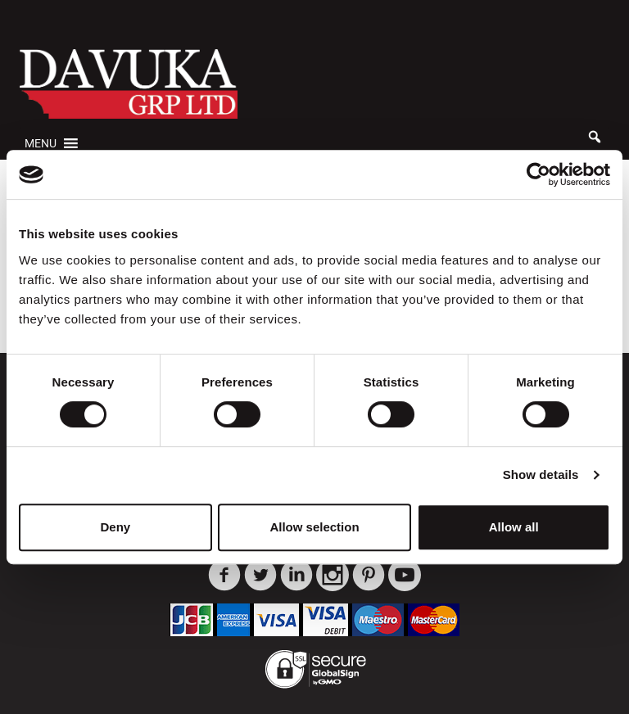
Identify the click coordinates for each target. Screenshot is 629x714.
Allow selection (314, 527)
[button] (41, 143)
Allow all (514, 527)
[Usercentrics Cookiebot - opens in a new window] (538, 174)
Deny (115, 527)
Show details (541, 474)
